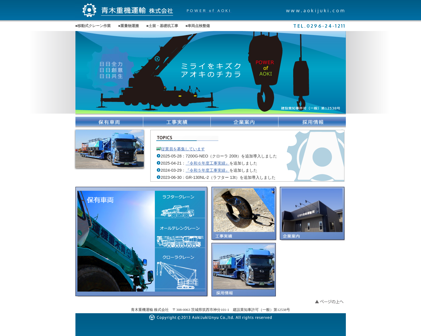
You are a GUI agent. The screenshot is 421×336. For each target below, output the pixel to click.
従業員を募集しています (183, 149)
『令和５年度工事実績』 (207, 170)
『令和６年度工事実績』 (207, 163)
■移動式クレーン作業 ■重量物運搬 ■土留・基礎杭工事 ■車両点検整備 (142, 26)
